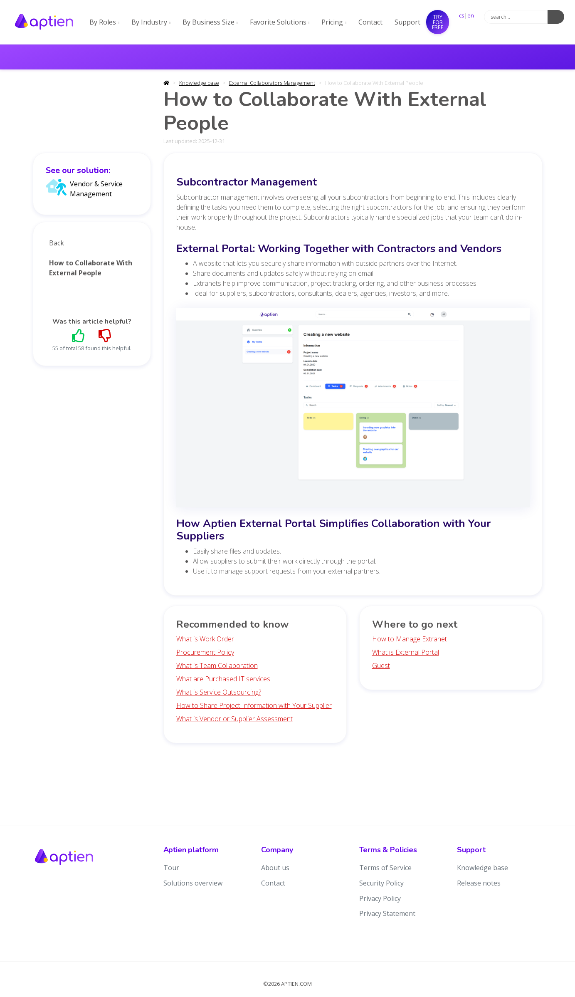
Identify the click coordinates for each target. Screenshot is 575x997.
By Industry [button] (150, 22)
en (470, 15)
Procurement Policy (205, 652)
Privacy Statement (387, 913)
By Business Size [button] (210, 22)
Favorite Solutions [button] (280, 22)
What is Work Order (205, 638)
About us (275, 867)
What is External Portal (405, 652)
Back (56, 242)
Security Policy (381, 883)
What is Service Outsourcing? (218, 692)
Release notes (479, 883)
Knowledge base (199, 83)
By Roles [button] (104, 22)
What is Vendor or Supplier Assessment (234, 718)
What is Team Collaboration (217, 665)
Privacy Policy (380, 898)
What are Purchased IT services (223, 678)
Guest (381, 665)
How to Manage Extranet (409, 638)
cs (461, 15)
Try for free (438, 22)
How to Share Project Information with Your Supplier (254, 705)
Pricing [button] (333, 22)
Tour (171, 867)
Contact (370, 22)
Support (407, 22)
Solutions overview (192, 883)
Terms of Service (385, 867)
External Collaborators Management (272, 83)
